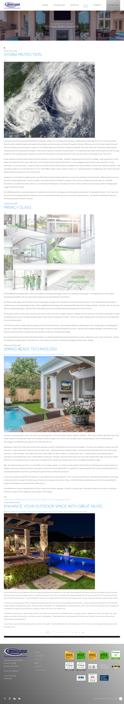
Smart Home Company (55, 512)
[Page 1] (47, 632)
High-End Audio (68, 512)
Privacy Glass (17, 207)
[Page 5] (60, 632)
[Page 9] (72, 632)
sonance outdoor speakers (38, 500)
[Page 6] (63, 632)
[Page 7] (66, 632)
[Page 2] (50, 632)
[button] (62, 690)
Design (45, 5)
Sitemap (109, 698)
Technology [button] (59, 5)
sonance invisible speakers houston (59, 500)
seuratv (6, 500)
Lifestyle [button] (74, 5)
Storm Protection (23, 55)
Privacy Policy (117, 698)
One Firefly (102, 698)
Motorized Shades (58, 354)
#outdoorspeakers (15, 500)
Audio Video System (80, 512)
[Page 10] (76, 632)
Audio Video (11, 354)
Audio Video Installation (40, 512)
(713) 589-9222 (113, 5)
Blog (86, 5)
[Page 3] (53, 632)
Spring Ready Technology (30, 349)
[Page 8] (69, 632)
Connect (97, 5)
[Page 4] (57, 632)
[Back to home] (12, 5)
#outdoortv (25, 500)
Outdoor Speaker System (24, 354)
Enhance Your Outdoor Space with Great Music (53, 506)
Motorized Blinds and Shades (41, 354)
